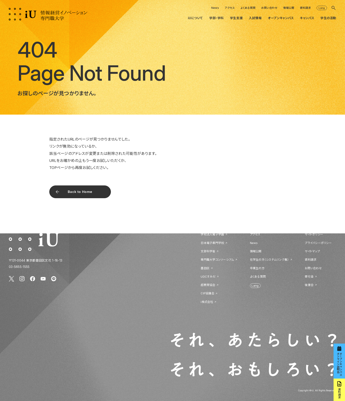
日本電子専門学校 (212, 242)
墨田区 (205, 268)
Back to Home (80, 192)
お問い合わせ (269, 7)
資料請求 (305, 7)
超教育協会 (208, 284)
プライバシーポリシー (318, 242)
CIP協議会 (207, 293)
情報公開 (288, 7)
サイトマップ (312, 251)
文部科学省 (208, 251)
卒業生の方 (257, 268)
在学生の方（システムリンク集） (269, 259)
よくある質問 (247, 7)
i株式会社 (207, 301)
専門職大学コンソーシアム (217, 259)
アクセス (230, 7)
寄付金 (309, 276)
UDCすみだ (208, 276)
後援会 (309, 284)
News (215, 7)
